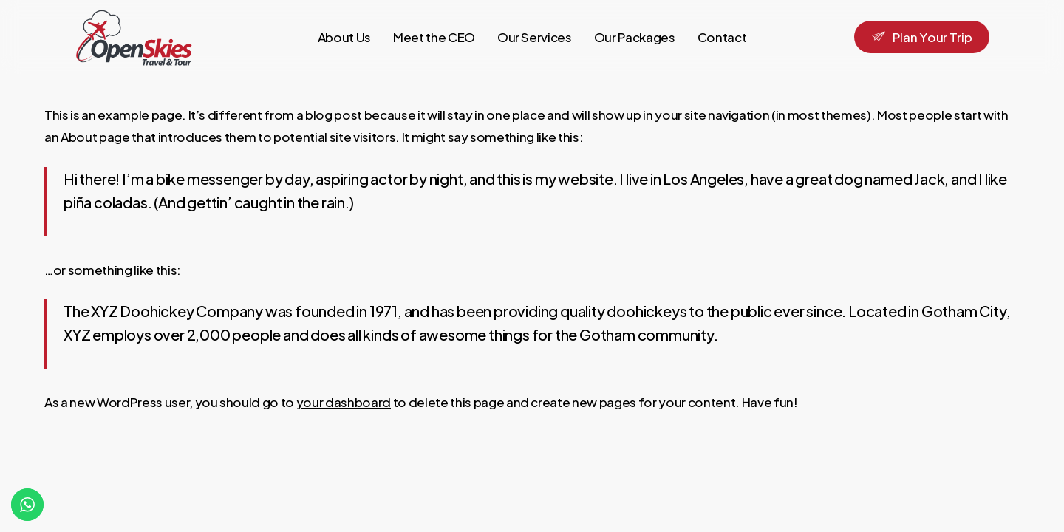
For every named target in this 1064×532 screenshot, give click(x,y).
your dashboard (343, 402)
